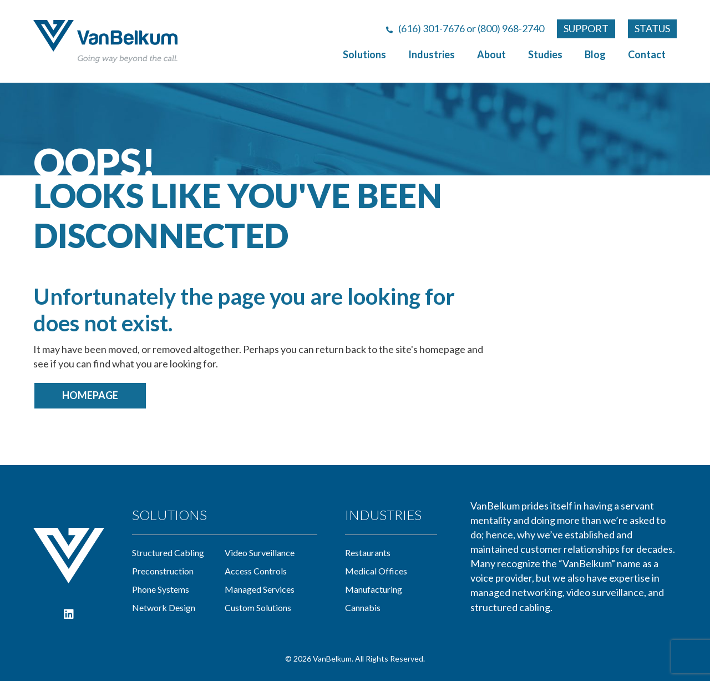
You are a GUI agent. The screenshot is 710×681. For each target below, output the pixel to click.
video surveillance (260, 552)
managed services (260, 589)
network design (163, 607)
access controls (256, 571)
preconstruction (163, 571)
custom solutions (258, 607)
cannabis (363, 607)
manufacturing (373, 589)
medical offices (376, 571)
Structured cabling (168, 552)
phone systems (160, 589)
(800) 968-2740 (511, 28)
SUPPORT (586, 28)
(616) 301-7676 (431, 28)
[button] (68, 614)
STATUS (652, 28)
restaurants (367, 552)
